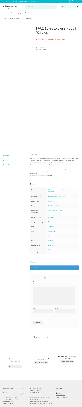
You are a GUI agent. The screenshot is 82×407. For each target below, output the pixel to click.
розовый (50, 229)
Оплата (14, 1)
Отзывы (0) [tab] (6, 153)
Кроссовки (51, 190)
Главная (7, 18)
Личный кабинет (70, 1)
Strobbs (50, 224)
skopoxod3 (10, 392)
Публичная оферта (61, 386)
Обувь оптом (59, 377)
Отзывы (33, 1)
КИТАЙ (50, 238)
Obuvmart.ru (10, 6)
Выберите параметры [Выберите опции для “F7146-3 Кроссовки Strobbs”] (14, 355)
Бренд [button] (20, 13)
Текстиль (51, 210)
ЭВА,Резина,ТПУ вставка (55, 194)
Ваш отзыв (36, 275)
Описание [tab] (6, 144)
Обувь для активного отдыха (56, 185)
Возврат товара (23, 1)
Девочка (50, 215)
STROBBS (12, 18)
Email (57, 297)
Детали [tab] (5, 149)
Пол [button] (13, 13)
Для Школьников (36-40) (55, 199)
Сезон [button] (27, 13)
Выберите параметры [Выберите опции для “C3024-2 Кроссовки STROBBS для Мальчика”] (41, 351)
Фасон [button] (6, 13)
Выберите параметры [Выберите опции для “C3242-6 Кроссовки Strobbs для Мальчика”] (67, 350)
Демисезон (51, 220)
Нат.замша (51, 206)
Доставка (7, 1)
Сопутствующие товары (41, 13)
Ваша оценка (37, 270)
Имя (34, 297)
